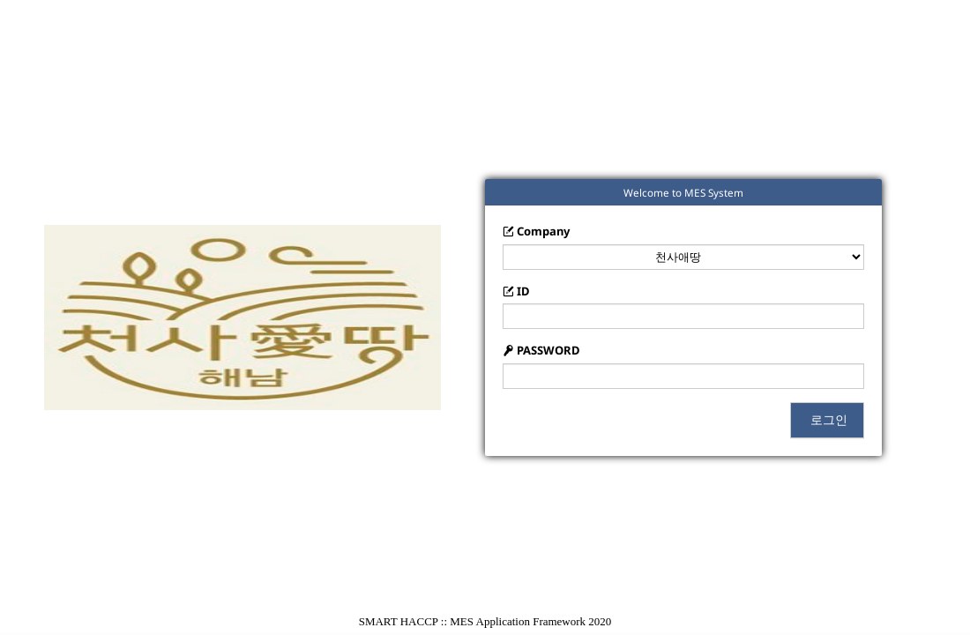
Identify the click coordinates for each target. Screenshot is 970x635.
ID (516, 291)
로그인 (827, 420)
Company (536, 231)
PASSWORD (541, 350)
